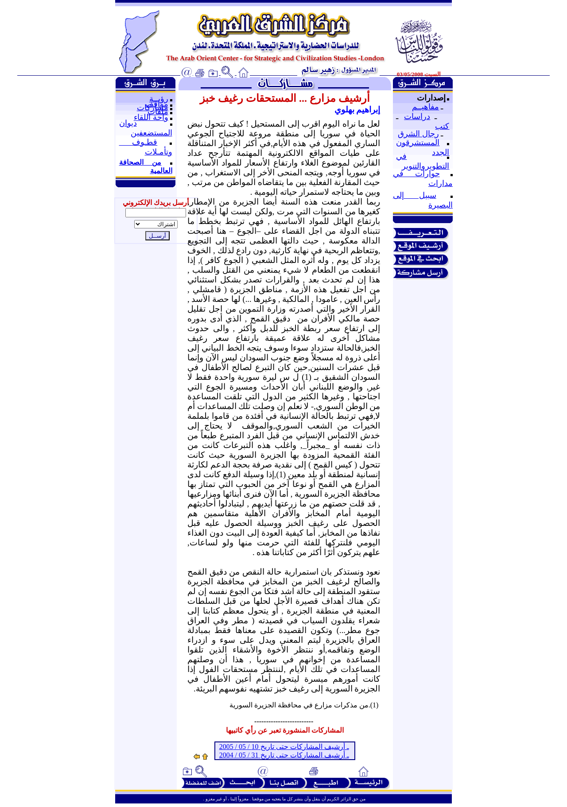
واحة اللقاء (151, 117)
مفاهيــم (425, 106)
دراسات (417, 116)
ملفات (158, 111)
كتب (442, 126)
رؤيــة (158, 98)
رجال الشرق (418, 133)
